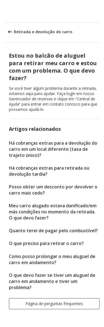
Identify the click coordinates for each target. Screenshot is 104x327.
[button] (97, 11)
